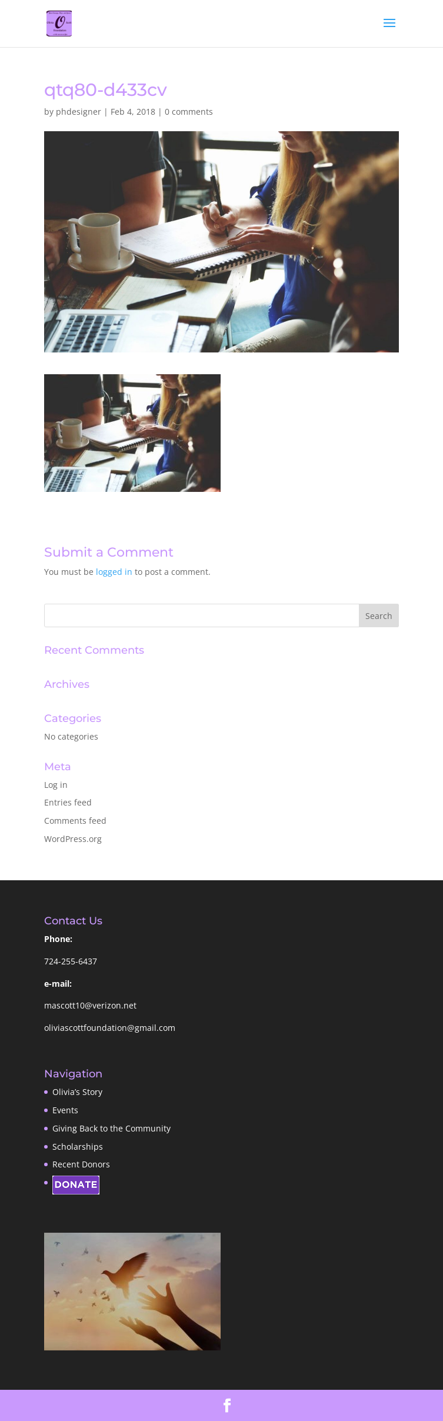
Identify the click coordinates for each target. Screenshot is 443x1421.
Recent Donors (81, 1164)
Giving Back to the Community (111, 1128)
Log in (56, 784)
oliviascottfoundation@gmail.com (109, 1027)
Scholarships (77, 1146)
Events (65, 1110)
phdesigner (78, 111)
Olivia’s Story (77, 1091)
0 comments (189, 111)
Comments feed (75, 820)
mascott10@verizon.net (90, 1005)
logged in (114, 571)
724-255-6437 (70, 961)
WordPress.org (73, 838)
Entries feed (68, 802)
